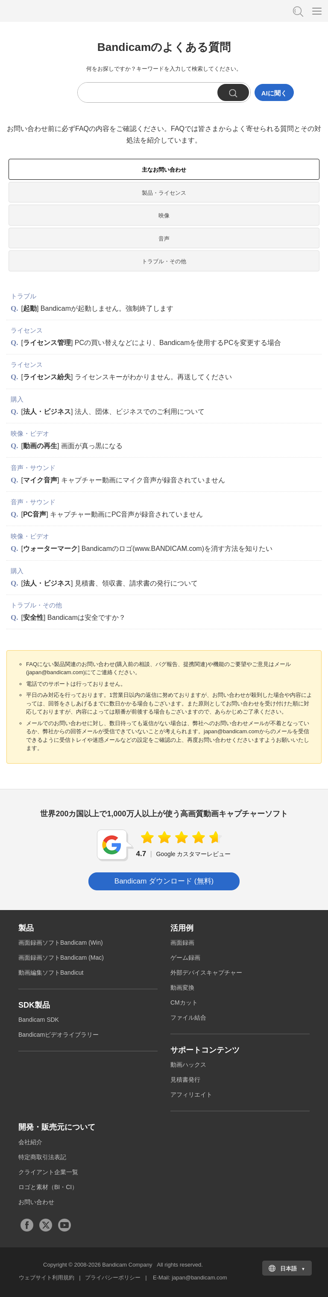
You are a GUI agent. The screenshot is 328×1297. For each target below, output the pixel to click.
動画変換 (182, 987)
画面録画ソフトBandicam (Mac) (61, 957)
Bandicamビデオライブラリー (58, 1034)
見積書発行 (185, 1079)
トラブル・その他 (164, 261)
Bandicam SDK (38, 1019)
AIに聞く (274, 93)
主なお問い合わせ (164, 170)
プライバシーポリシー (113, 1277)
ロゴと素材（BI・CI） (48, 1187)
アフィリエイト (191, 1094)
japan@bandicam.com (199, 1277)
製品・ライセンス (164, 193)
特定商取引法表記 (42, 1157)
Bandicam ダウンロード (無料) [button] (164, 881)
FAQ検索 (297, 10)
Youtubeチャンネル (64, 1225)
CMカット (184, 1002)
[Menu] (317, 10)
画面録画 (182, 942)
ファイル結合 (188, 1017)
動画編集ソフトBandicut (50, 972)
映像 (164, 215)
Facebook (26, 1225)
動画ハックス (188, 1064)
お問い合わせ (36, 1202)
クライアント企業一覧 (48, 1172)
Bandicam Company (127, 1264)
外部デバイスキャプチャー (206, 972)
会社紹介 (30, 1142)
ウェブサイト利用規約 (46, 1277)
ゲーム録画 (185, 957)
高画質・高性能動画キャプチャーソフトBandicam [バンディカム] (49, 10)
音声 (164, 238)
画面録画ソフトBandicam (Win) (60, 942)
